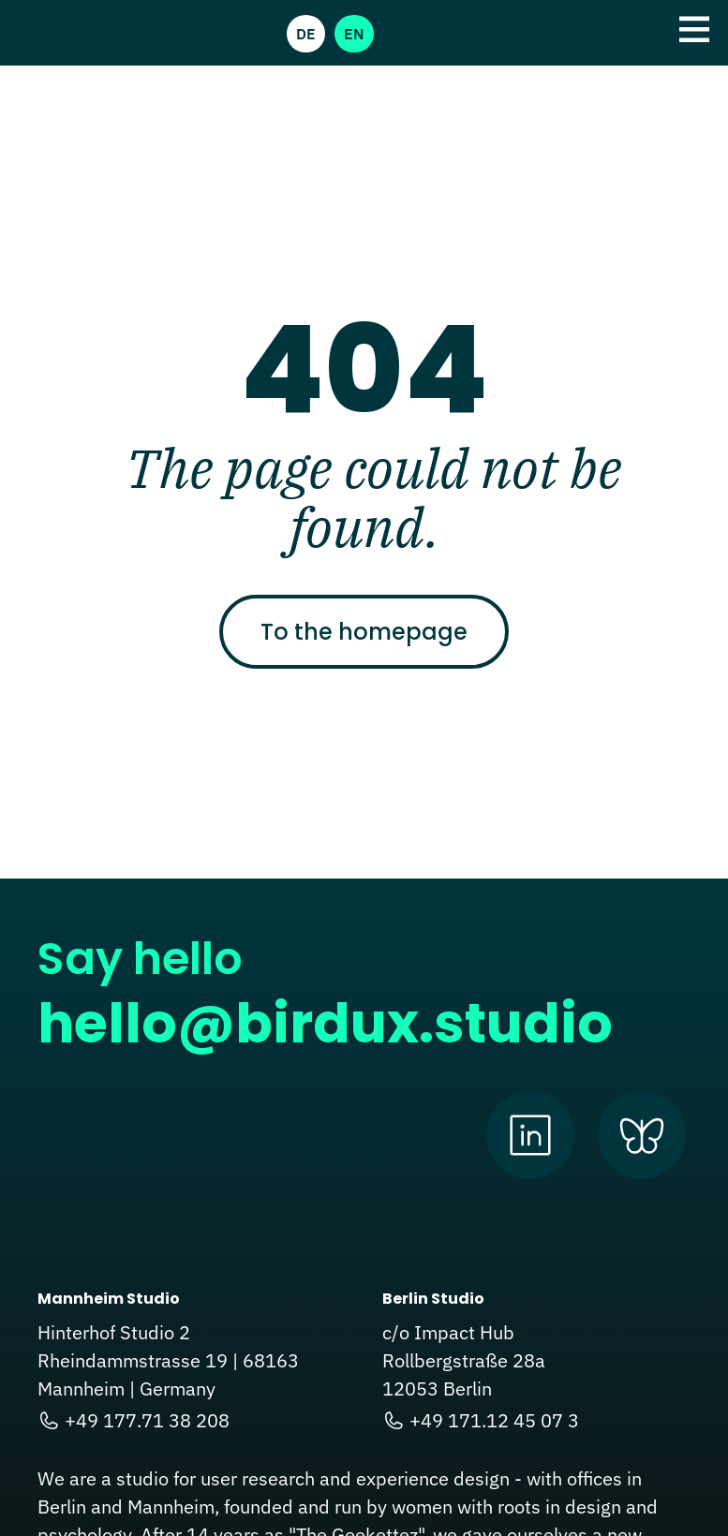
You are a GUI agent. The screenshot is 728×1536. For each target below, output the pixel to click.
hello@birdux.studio (325, 1023)
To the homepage (364, 631)
